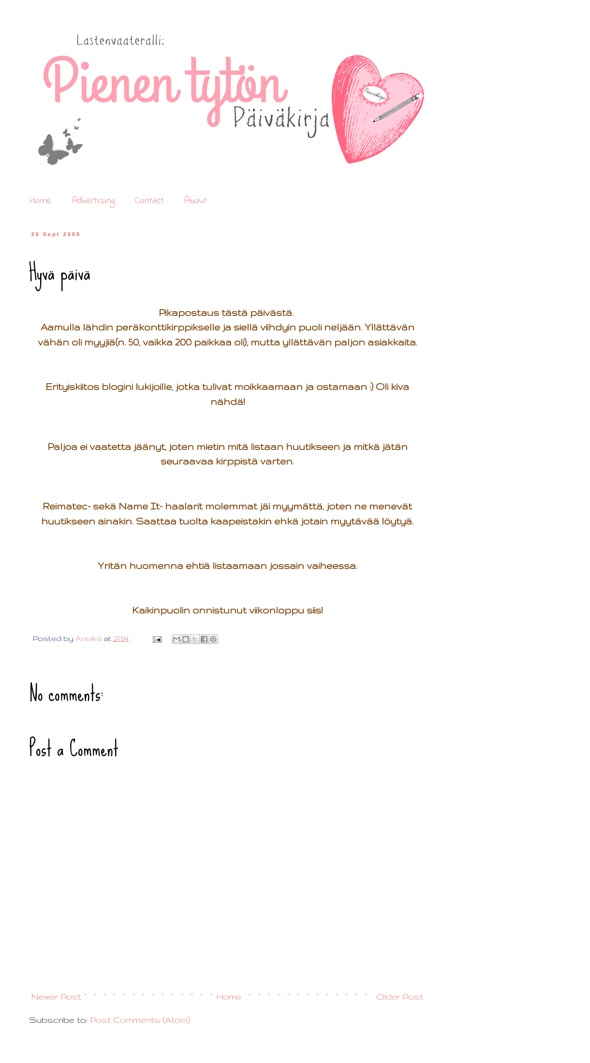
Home (41, 201)
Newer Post (56, 996)
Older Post (399, 996)
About (195, 201)
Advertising (93, 201)
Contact (149, 201)
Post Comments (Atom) (140, 1019)
